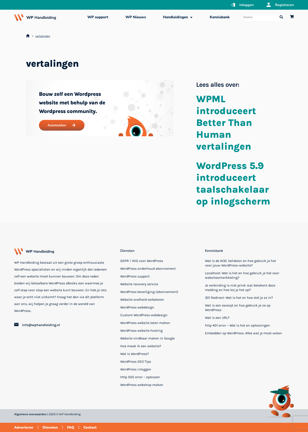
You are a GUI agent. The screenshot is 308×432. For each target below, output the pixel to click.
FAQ (70, 427)
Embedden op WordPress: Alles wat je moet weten (243, 333)
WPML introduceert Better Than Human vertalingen (226, 122)
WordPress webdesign (137, 307)
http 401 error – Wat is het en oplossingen (237, 325)
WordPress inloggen (135, 369)
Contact (90, 427)
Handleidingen (177, 17)
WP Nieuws (135, 17)
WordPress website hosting (141, 330)
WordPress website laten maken (145, 323)
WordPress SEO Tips (135, 361)
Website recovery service (139, 284)
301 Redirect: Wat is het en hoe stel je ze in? (239, 298)
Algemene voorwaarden (30, 414)
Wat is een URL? (217, 318)
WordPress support (135, 276)
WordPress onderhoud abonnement (148, 268)
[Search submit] (281, 17)
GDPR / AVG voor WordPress (141, 261)
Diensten (127, 250)
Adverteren (23, 427)
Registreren (284, 5)
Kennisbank (219, 17)
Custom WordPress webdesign (144, 315)
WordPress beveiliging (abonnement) (149, 292)
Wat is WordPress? (134, 354)
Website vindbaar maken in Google (147, 338)
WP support (97, 17)
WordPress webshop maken (141, 385)
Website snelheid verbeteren (142, 299)
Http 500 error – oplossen (140, 377)
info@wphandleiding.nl (41, 325)
